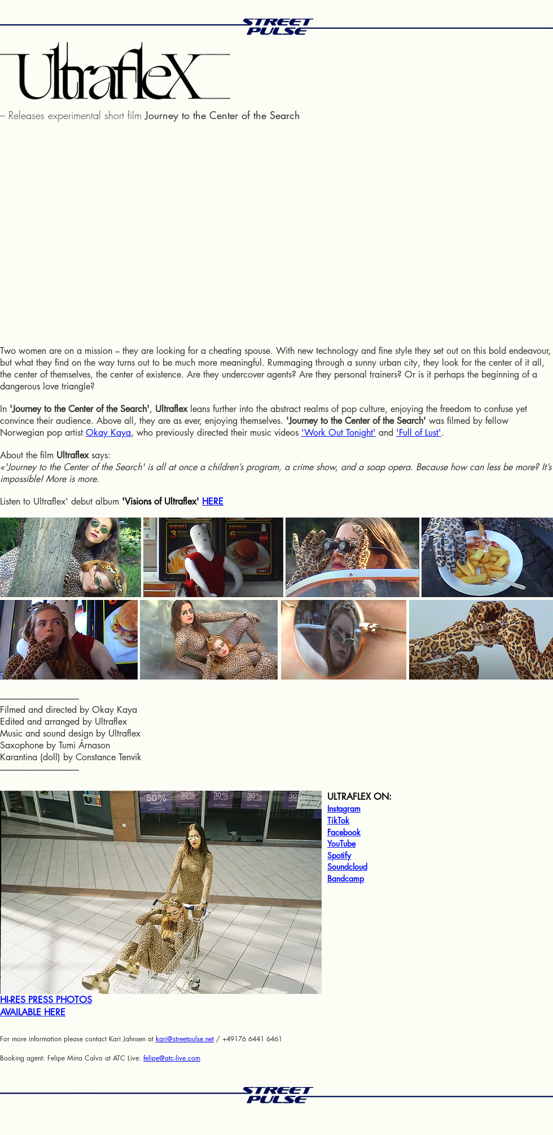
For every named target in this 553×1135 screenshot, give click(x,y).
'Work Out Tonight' (338, 433)
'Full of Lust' (418, 433)
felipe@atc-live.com (171, 1058)
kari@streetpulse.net (185, 1039)
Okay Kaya (108, 433)
